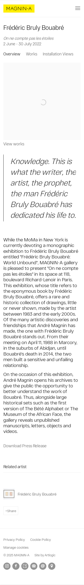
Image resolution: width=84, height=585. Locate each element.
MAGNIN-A (19, 8)
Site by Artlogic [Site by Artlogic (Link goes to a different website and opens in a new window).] (44, 555)
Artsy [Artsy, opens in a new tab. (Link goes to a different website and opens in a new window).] (24, 566)
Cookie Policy (40, 539)
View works (13, 143)
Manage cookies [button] (15, 547)
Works (31, 53)
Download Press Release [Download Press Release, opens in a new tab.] (25, 445)
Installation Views (58, 53)
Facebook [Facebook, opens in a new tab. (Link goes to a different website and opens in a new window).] (15, 566)
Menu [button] (77, 8)
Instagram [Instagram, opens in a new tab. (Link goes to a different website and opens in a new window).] (7, 566)
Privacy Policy (14, 539)
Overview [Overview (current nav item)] (11, 53)
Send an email (42, 566)
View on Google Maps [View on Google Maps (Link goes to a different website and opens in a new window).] (51, 566)
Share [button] (11, 511)
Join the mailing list (33, 566)
